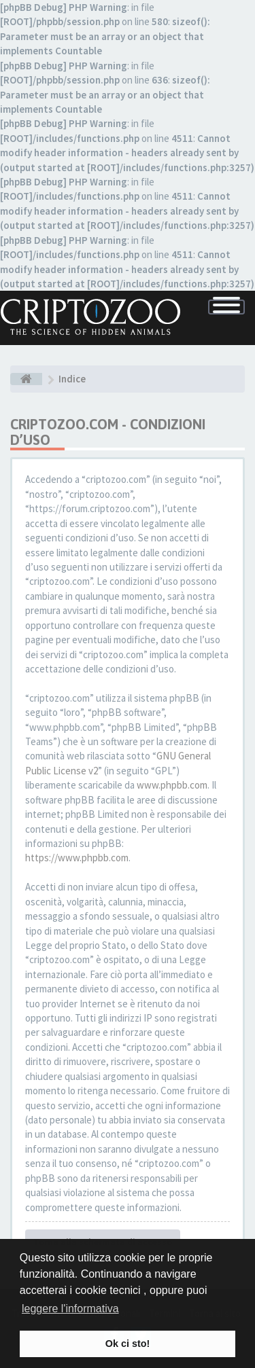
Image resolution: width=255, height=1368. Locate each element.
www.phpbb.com (172, 784)
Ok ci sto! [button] (127, 1343)
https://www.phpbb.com (77, 857)
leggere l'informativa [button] (70, 1308)
